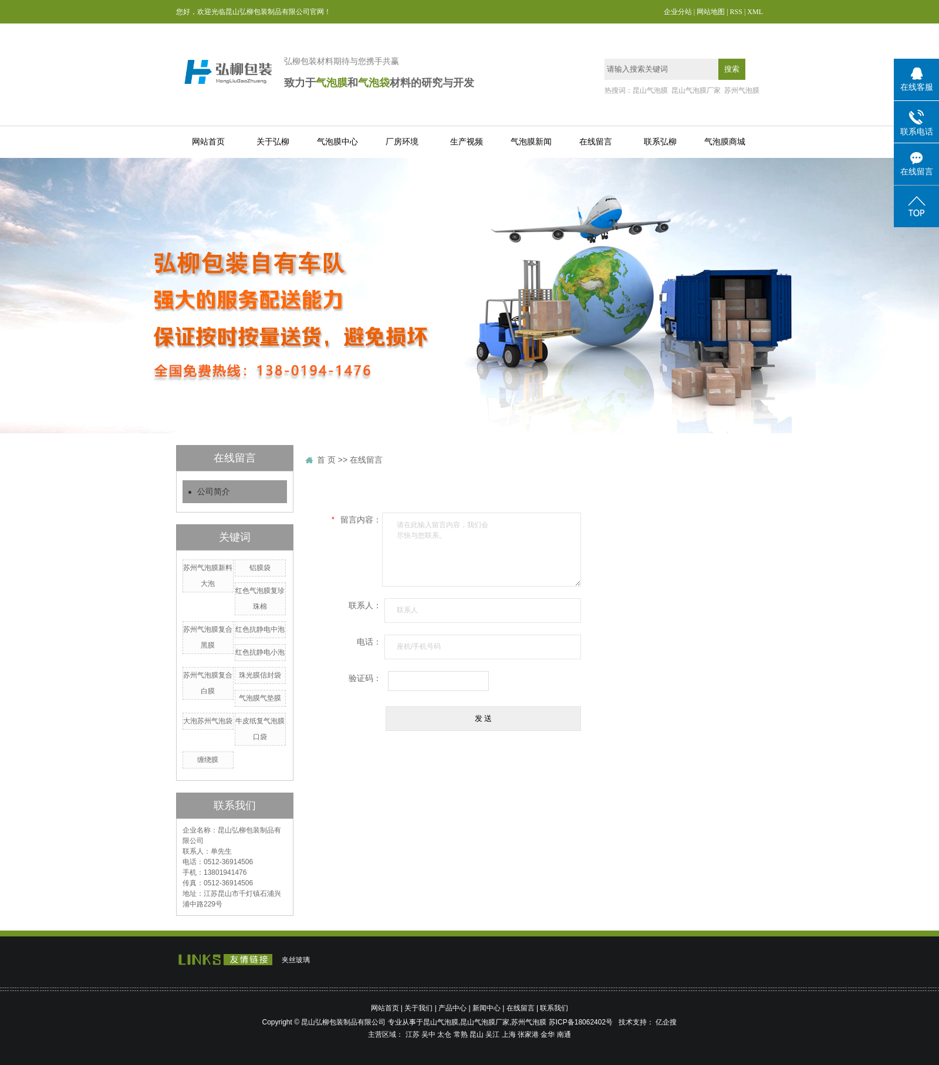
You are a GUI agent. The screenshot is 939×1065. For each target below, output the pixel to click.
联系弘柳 (660, 141)
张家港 (528, 1034)
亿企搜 (666, 1022)
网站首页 (208, 141)
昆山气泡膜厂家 (696, 90)
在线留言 (595, 141)
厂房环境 (402, 141)
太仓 (444, 1034)
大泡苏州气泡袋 (207, 721)
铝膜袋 (260, 568)
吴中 (428, 1034)
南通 (564, 1034)
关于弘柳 (272, 141)
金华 (548, 1034)
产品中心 (452, 1008)
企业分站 (678, 12)
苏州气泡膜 (741, 90)
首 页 (326, 459)
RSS (736, 12)
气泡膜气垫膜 (260, 698)
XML (755, 12)
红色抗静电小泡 (260, 652)
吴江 (492, 1034)
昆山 (477, 1034)
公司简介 (213, 491)
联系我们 (554, 1008)
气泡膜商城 (724, 141)
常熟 (461, 1034)
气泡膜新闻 (531, 141)
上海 (509, 1034)
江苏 (413, 1034)
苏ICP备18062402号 (581, 1022)
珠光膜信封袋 (260, 675)
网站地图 (711, 12)
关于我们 (418, 1008)
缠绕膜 (207, 760)
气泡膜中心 (337, 141)
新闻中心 (486, 1008)
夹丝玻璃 (296, 960)
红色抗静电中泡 (260, 629)
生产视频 (466, 141)
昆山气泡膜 (650, 90)
